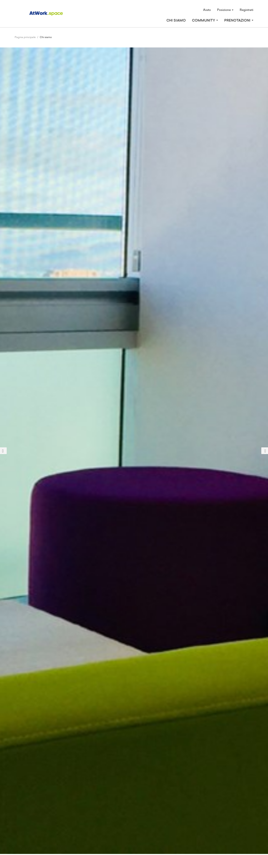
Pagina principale (25, 37)
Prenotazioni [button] (238, 20)
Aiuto (207, 10)
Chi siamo (176, 20)
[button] (20, 450)
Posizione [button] (225, 10)
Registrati (246, 10)
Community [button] (205, 20)
